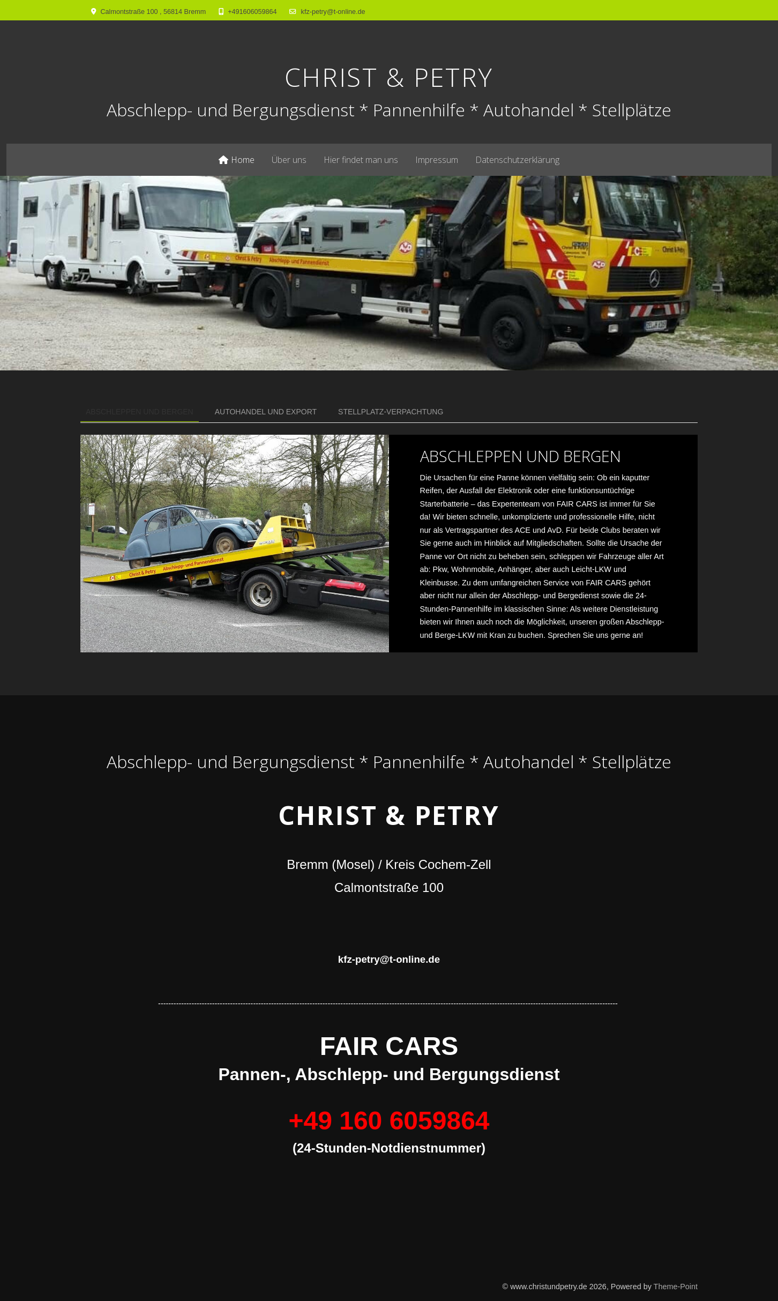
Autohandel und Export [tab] (266, 411)
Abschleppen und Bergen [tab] (139, 411)
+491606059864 (252, 12)
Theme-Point (676, 1286)
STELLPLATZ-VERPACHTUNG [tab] (390, 411)
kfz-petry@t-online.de (333, 12)
